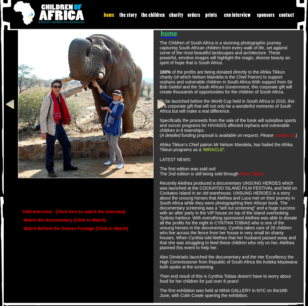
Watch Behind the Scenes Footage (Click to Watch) (75, 228)
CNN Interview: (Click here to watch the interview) (74, 211)
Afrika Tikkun (251, 173)
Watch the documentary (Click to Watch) (64, 220)
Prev (11, 104)
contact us (285, 135)
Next (161, 104)
